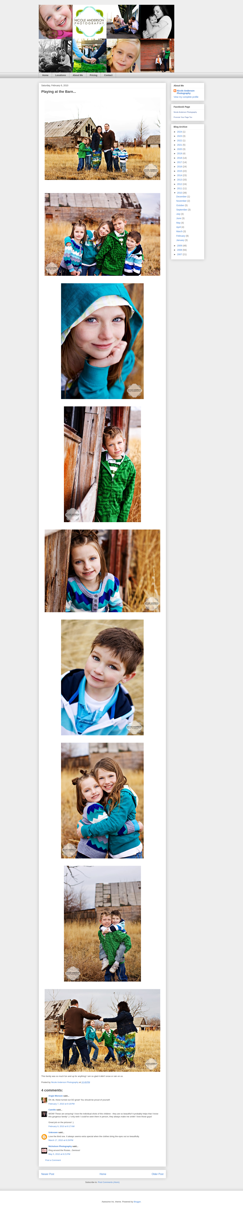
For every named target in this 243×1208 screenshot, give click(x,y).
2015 (180, 171)
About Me (78, 75)
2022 (180, 140)
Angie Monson (55, 1096)
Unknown (53, 1132)
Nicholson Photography (60, 1146)
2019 (180, 153)
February (181, 236)
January (180, 240)
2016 (180, 166)
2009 (180, 245)
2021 (180, 145)
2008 (180, 250)
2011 (180, 188)
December (181, 196)
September (182, 209)
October (180, 205)
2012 (180, 184)
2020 (180, 149)
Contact (108, 75)
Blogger (137, 1201)
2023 (180, 136)
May (178, 222)
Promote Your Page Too (183, 117)
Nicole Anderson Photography (186, 92)
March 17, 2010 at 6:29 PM (60, 1140)
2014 (180, 175)
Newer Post (47, 1174)
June (179, 218)
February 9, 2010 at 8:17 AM (61, 1126)
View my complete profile (186, 97)
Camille (52, 1110)
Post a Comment (53, 1160)
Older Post (157, 1174)
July (178, 214)
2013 (180, 179)
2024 (180, 131)
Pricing (93, 75)
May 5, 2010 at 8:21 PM (59, 1154)
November (181, 201)
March (179, 231)
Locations (60, 75)
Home (45, 75)
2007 (180, 254)
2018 (180, 158)
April (178, 227)
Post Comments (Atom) (108, 1182)
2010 (180, 192)
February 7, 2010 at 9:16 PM (61, 1104)
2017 (180, 162)
